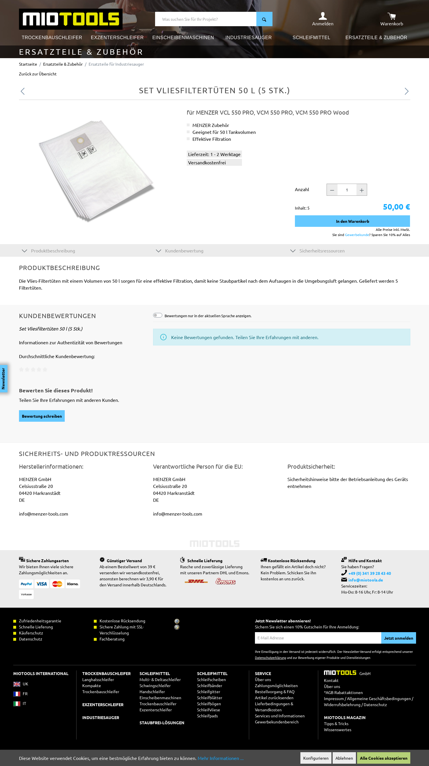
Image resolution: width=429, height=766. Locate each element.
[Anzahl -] (332, 190)
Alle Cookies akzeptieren (383, 758)
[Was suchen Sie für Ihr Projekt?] (206, 19)
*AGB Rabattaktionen (343, 692)
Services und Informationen (280, 715)
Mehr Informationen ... (221, 758)
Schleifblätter (209, 697)
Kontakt (331, 680)
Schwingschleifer (155, 685)
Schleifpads (207, 715)
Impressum (334, 698)
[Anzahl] (347, 190)
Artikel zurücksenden (274, 697)
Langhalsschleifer (98, 679)
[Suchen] (264, 19)
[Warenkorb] (391, 19)
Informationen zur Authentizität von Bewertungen (70, 342)
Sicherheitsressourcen (317, 250)
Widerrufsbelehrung (342, 704)
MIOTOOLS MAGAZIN (345, 717)
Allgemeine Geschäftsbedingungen (379, 698)
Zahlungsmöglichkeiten (276, 685)
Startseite (28, 63)
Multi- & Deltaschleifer (160, 679)
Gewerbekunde (357, 234)
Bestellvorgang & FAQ (275, 691)
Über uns (263, 679)
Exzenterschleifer (156, 709)
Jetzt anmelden (398, 637)
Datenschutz (375, 704)
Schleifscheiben (211, 679)
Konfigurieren (316, 758)
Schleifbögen (209, 703)
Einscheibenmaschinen (160, 697)
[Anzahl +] (361, 190)
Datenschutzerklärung (270, 657)
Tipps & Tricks (336, 723)
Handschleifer (152, 691)
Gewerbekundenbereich (277, 721)
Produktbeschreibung (48, 250)
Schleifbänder (209, 685)
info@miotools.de (365, 579)
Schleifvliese (208, 709)
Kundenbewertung (179, 250)
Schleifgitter (208, 691)
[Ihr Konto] (323, 19)
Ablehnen (344, 758)
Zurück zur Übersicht (38, 73)
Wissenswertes (337, 729)
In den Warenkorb (352, 221)
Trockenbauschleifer (158, 703)
